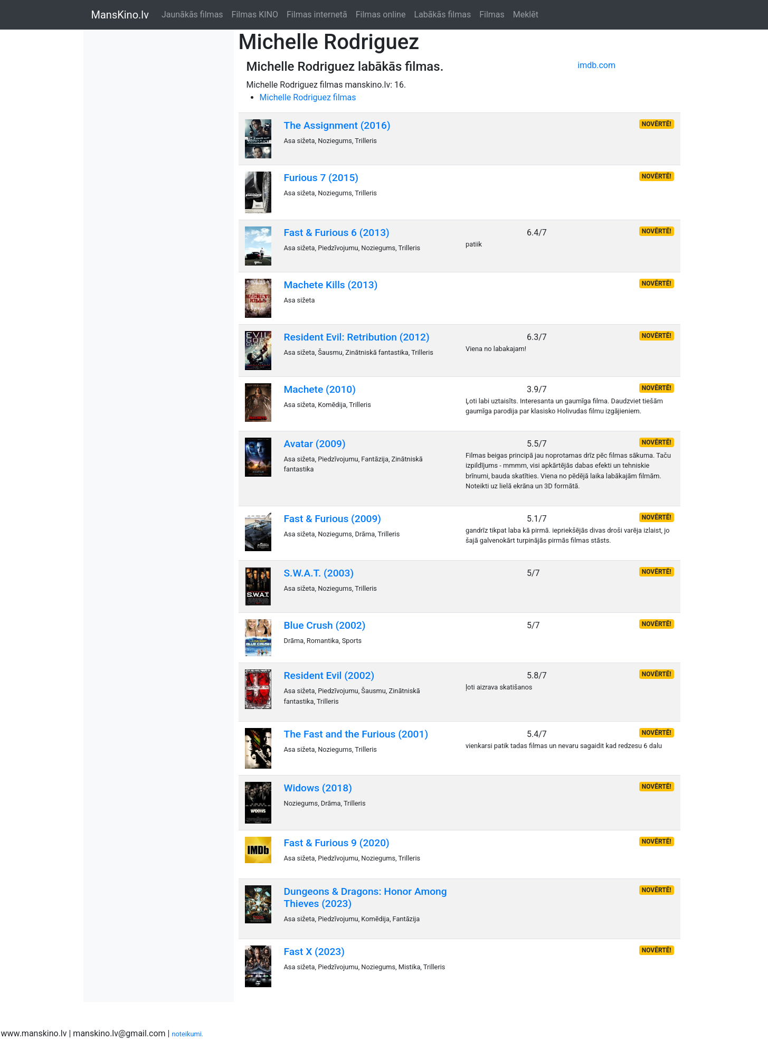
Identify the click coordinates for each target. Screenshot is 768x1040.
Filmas (492, 15)
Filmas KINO (255, 15)
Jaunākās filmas (192, 15)
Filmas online (381, 15)
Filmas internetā (317, 15)
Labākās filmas (442, 15)
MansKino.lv (120, 14)
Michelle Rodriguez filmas (308, 97)
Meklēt (525, 15)
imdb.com (596, 65)
